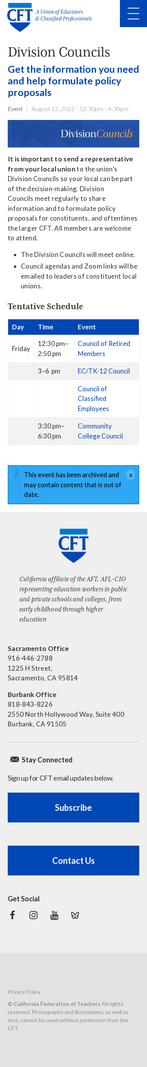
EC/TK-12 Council (104, 371)
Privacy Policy (24, 991)
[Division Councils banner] (73, 133)
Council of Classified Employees (93, 399)
